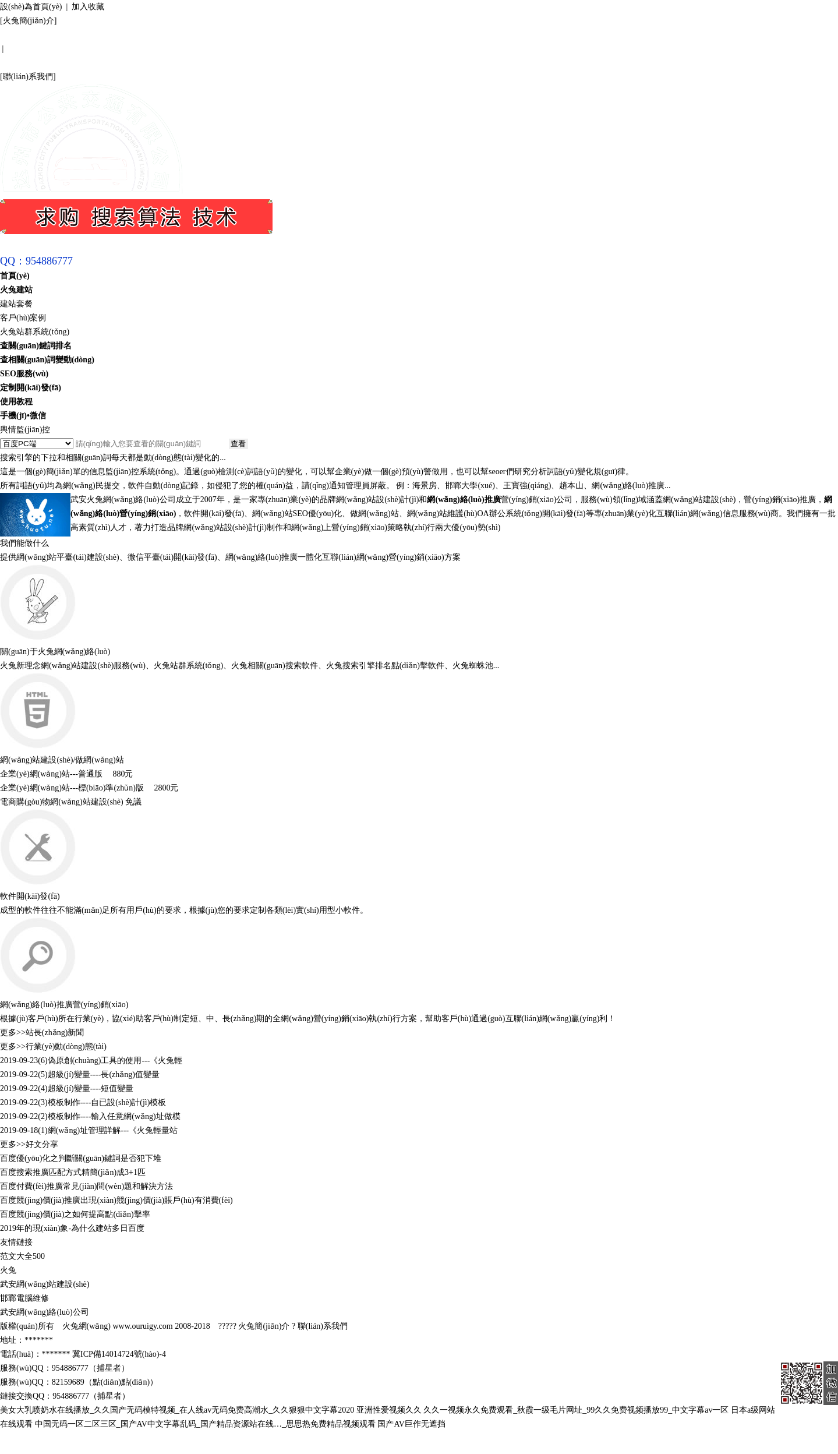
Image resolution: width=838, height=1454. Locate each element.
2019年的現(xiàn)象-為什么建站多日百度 (72, 1228)
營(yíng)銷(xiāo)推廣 (780, 499)
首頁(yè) (15, 275)
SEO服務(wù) (24, 373)
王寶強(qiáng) (527, 485)
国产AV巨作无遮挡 (411, 1424)
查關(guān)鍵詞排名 (36, 345)
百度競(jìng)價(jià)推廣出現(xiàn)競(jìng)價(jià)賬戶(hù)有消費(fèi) (116, 1200)
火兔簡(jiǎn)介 (28, 20)
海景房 (424, 485)
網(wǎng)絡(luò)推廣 (628, 485)
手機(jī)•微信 (23, 415)
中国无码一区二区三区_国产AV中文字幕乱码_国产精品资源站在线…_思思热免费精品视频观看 (205, 1424)
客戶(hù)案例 (23, 317)
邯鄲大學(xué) (470, 485)
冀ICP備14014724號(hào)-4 (119, 1354)
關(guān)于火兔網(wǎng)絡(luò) (55, 651)
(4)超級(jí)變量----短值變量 (85, 1088)
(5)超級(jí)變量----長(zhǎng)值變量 (99, 1074)
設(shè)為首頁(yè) (31, 6)
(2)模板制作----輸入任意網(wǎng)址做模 (109, 1116)
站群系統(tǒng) (196, 665)
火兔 (8, 1270)
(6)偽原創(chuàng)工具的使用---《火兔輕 (110, 1060)
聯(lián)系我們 (28, 76)
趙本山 (571, 485)
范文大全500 (22, 1256)
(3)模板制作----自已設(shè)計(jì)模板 (102, 1102)
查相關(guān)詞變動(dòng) (47, 359)
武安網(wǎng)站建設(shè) (44, 1284)
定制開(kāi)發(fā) (30, 387)
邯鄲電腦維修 (24, 1298)
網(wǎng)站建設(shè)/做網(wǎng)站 (62, 760)
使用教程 (16, 401)
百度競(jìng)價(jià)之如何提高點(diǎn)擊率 (75, 1214)
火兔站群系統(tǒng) (34, 331)
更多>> (13, 1032)
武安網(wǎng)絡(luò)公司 (44, 1312)
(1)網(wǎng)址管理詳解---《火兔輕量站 (108, 1130)
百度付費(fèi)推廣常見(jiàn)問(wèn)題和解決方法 (86, 1186)
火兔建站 (16, 289)
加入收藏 (88, 6)
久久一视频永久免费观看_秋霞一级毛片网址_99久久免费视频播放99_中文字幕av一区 (576, 1410)
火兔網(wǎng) (86, 1326)
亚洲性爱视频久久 (389, 1410)
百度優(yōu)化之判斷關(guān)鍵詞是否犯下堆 (80, 1158)
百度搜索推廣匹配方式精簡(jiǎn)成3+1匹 (73, 1172)
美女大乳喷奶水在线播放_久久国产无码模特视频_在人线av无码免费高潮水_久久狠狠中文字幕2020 (177, 1410)
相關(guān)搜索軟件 (282, 665)
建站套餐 (16, 303)
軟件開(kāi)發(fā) (30, 896)
